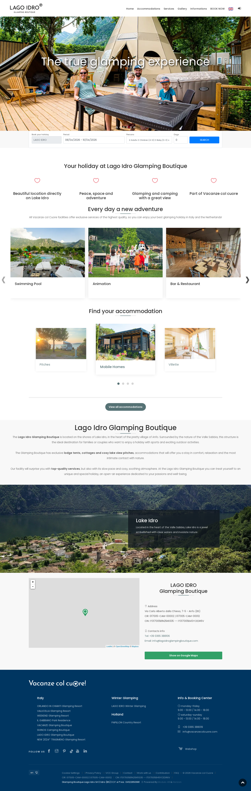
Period (66, 134)
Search (204, 140)
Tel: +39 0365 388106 (157, 636)
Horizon (177, 782)
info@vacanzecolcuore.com (197, 731)
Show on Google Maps (183, 655)
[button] (118, 384)
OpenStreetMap (122, 646)
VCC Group (112, 773)
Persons (130, 134)
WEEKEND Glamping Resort (53, 715)
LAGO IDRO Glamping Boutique (55, 735)
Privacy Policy (93, 773)
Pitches (45, 364)
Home (130, 8)
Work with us (144, 773)
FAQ (176, 773)
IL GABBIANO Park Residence (53, 720)
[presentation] (3, 279)
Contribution (163, 773)
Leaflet (109, 646)
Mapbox (135, 646)
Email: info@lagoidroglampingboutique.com (171, 641)
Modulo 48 (164, 782)
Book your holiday (40, 134)
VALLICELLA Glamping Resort (54, 711)
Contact (127, 773)
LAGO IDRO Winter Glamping (129, 706)
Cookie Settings (71, 773)
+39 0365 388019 (190, 727)
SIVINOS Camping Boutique (53, 730)
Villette (174, 364)
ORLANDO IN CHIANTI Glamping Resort (59, 706)
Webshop (187, 748)
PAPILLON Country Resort (126, 722)
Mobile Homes (112, 366)
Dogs (176, 134)
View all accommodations (125, 407)
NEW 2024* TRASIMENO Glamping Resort (61, 739)
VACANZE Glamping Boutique (54, 725)
